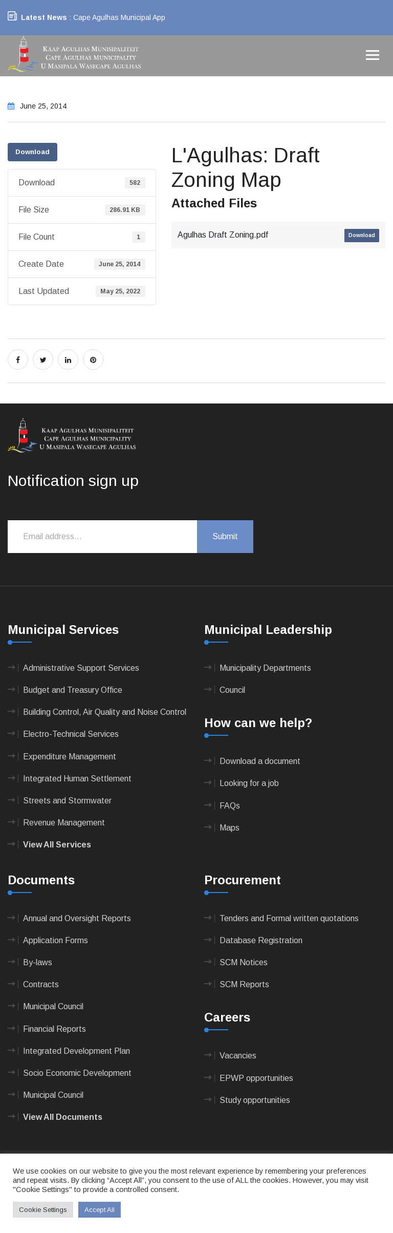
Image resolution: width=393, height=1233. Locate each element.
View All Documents (62, 1117)
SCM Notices (244, 962)
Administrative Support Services (81, 668)
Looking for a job (249, 783)
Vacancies (238, 1055)
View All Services (57, 844)
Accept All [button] (99, 1210)
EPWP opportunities (256, 1078)
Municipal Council (53, 1006)
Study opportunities (255, 1100)
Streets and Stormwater (67, 800)
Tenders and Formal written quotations (289, 918)
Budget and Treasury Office (72, 690)
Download (32, 152)
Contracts (41, 984)
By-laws (37, 962)
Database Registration (261, 940)
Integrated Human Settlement (77, 778)
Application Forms (55, 940)
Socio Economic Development (77, 1073)
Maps (229, 827)
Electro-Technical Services (71, 734)
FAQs (230, 805)
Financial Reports (54, 1029)
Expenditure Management (69, 756)
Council (232, 690)
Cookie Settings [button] (43, 1210)
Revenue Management (64, 822)
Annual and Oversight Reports (77, 918)
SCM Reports (244, 984)
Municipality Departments (265, 668)
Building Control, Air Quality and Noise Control (104, 712)
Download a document (260, 761)
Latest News (44, 17)
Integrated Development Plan (76, 1051)
